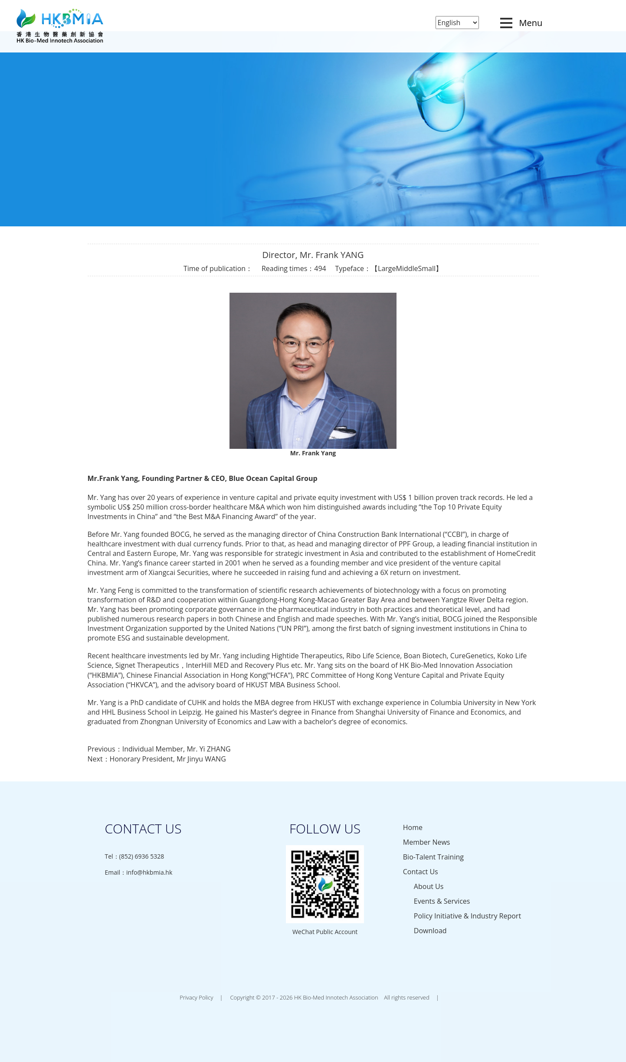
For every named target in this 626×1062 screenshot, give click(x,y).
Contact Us (420, 871)
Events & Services (442, 901)
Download (430, 930)
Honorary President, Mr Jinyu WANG (168, 759)
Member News (426, 842)
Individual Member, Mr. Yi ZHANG (176, 749)
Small (427, 268)
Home (413, 827)
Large (387, 268)
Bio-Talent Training (433, 857)
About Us (429, 886)
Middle (407, 268)
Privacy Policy (196, 997)
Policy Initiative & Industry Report (467, 916)
